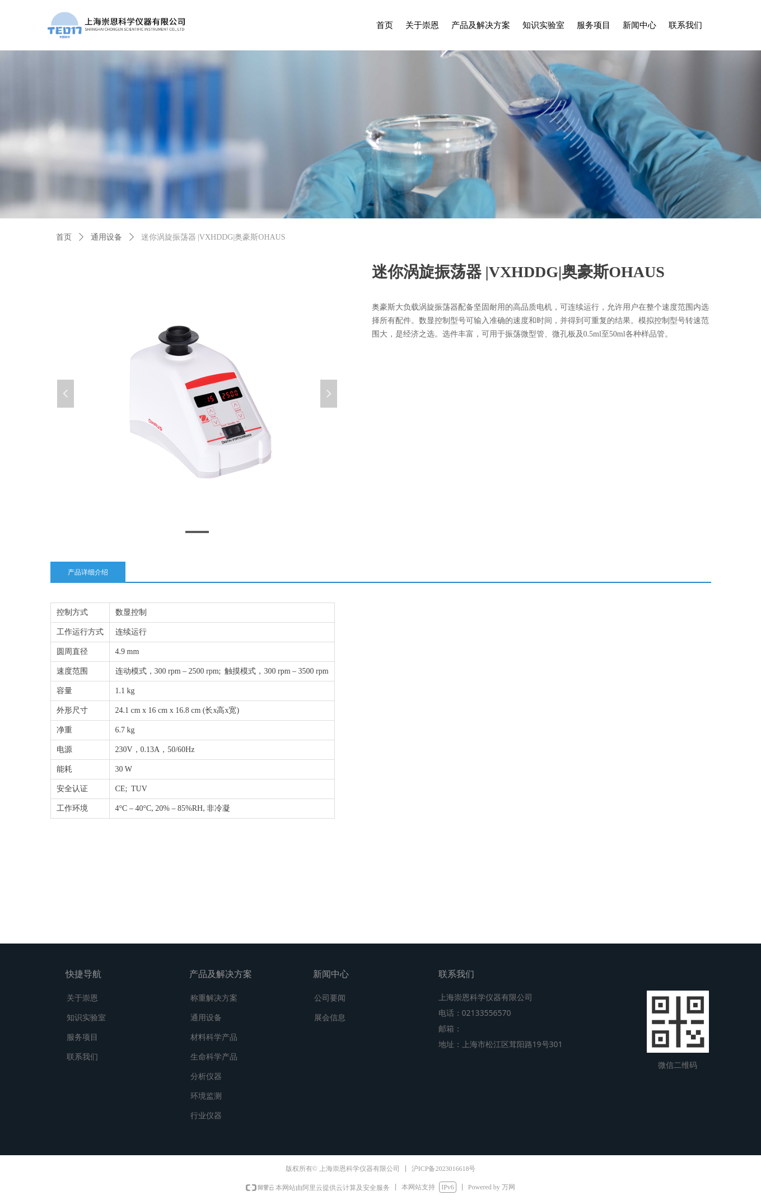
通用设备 (106, 237)
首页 (64, 237)
